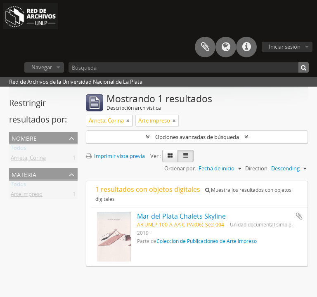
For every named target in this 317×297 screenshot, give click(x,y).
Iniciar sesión (284, 46)
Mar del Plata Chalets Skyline (181, 216)
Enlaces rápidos (246, 47)
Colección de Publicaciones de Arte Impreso (206, 241)
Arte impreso (27, 195)
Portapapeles (205, 47)
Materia (24, 173)
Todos (18, 149)
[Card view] (170, 156)
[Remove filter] (128, 120)
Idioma (225, 47)
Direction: (257, 168)
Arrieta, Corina (28, 159)
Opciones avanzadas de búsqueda (197, 137)
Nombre (24, 137)
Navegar (41, 67)
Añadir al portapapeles (299, 216)
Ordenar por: (180, 168)
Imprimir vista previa (115, 156)
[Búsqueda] (189, 67)
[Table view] (185, 156)
